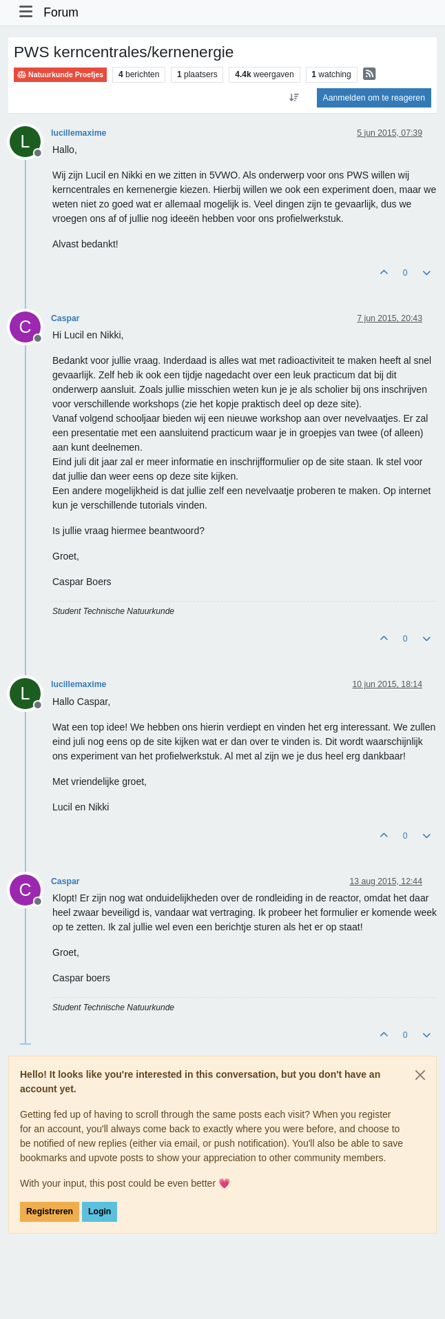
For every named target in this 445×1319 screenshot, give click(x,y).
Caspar (65, 318)
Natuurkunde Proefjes (60, 74)
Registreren (49, 1211)
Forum (61, 12)
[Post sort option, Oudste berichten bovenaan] (293, 98)
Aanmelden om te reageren (374, 98)
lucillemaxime (78, 133)
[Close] (420, 1075)
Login (99, 1211)
